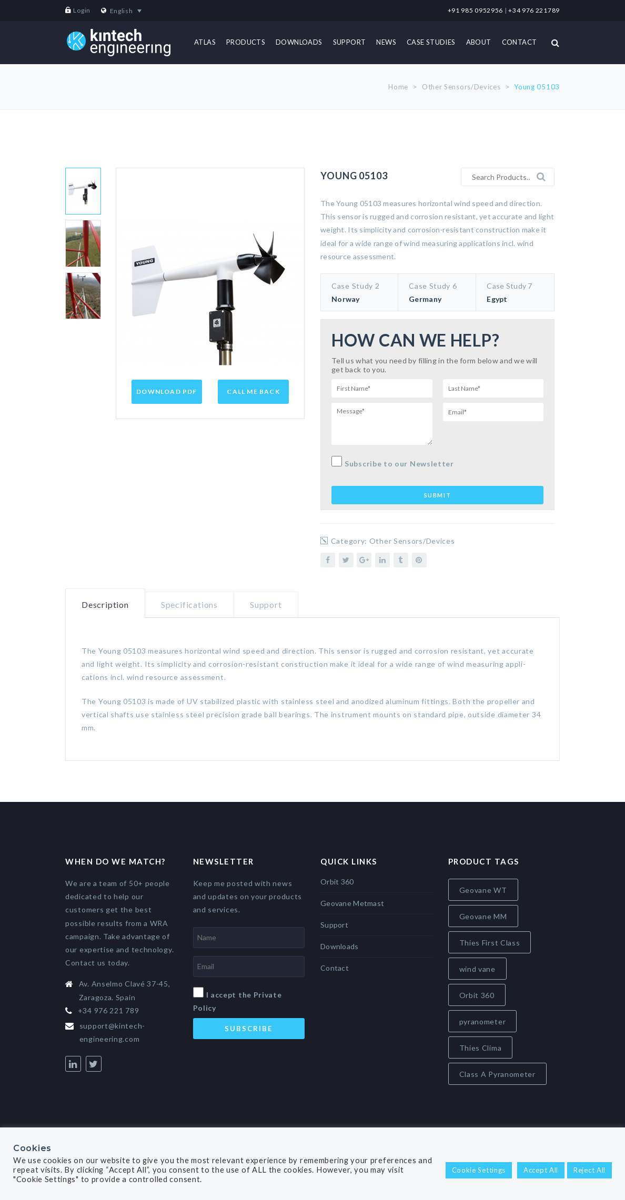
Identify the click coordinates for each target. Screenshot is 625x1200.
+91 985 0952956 (475, 10)
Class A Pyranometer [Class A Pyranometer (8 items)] (497, 1074)
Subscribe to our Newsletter (392, 462)
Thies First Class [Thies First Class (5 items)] (489, 942)
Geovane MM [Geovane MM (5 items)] (483, 916)
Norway (345, 298)
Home (398, 87)
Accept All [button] (540, 1170)
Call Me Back (253, 391)
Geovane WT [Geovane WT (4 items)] (483, 890)
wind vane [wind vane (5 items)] (477, 968)
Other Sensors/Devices (461, 87)
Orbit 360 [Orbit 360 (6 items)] (477, 995)
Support (266, 604)
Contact (334, 967)
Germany (425, 298)
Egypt (497, 298)
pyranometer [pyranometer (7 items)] (482, 1021)
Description (105, 604)
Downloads (339, 946)
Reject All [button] (589, 1170)
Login (81, 10)
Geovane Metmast (352, 903)
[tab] (105, 603)
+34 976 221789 (534, 10)
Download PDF (166, 391)
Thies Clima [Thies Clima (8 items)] (480, 1047)
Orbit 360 (337, 881)
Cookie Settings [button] (479, 1170)
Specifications (189, 604)
